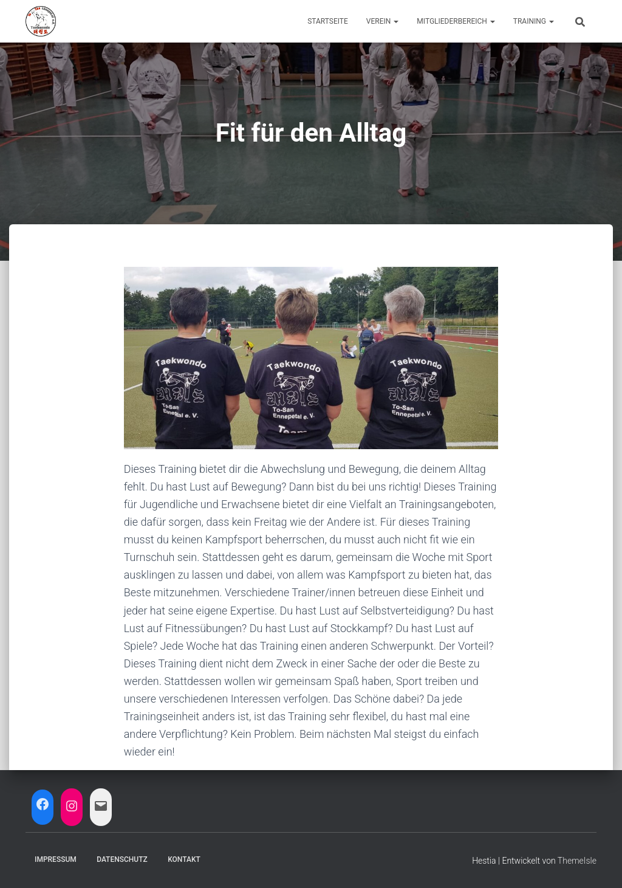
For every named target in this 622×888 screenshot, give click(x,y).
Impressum (56, 859)
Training (533, 21)
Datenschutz (122, 859)
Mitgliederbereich (456, 21)
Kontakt (184, 859)
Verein (382, 21)
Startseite (327, 21)
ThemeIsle (577, 861)
